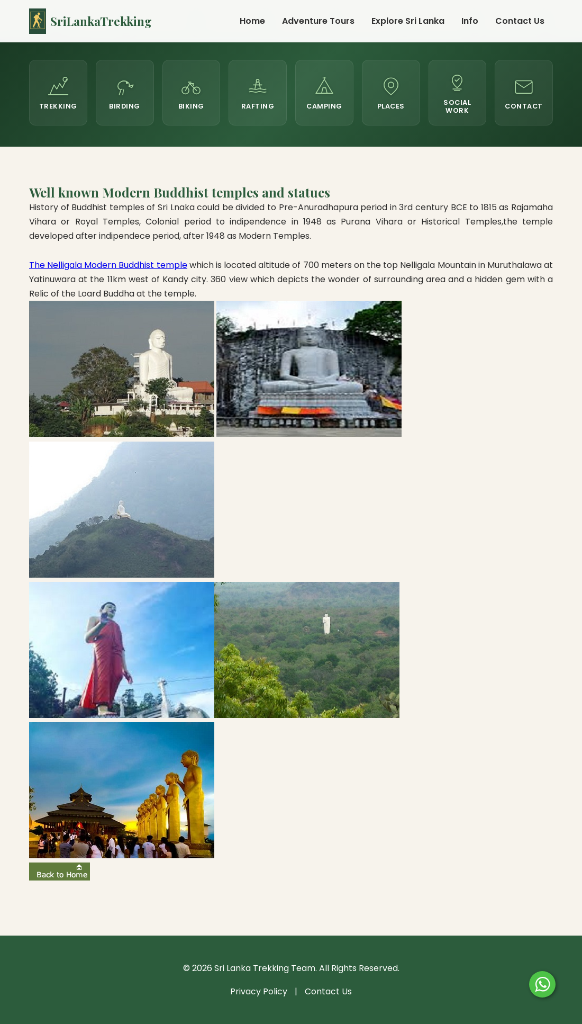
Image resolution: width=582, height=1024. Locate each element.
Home (252, 21)
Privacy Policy (258, 991)
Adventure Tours (318, 21)
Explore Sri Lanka (407, 21)
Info (469, 21)
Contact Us (519, 21)
